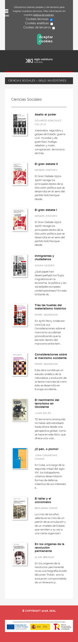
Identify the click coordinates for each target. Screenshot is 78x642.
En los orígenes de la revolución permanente (49, 547)
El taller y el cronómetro (43, 500)
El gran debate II (46, 164)
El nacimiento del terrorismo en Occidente (47, 403)
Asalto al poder (45, 115)
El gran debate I (46, 210)
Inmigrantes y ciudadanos (44, 257)
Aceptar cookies (40, 39)
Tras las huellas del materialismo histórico (50, 307)
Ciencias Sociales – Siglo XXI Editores (37, 80)
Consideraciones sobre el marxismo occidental (51, 356)
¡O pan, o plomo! (46, 449)
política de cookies (43, 14)
